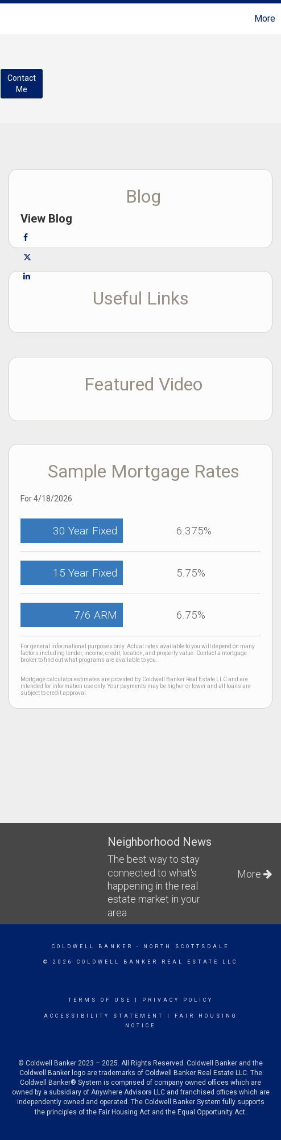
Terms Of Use (99, 1000)
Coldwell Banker (92, 946)
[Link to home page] (10, 18)
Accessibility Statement (104, 1016)
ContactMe (21, 83)
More (264, 18)
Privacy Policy (177, 1000)
